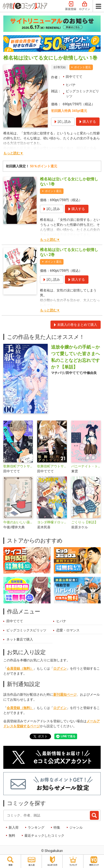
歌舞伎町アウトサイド (18, 466)
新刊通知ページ (65, 695)
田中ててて (74, 77)
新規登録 (70, 6)
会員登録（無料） (20, 668)
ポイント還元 (82, 67)
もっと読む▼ (13, 153)
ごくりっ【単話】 (84, 522)
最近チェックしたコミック (44, 836)
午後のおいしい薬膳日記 (18, 522)
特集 (57, 827)
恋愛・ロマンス (68, 630)
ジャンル (76, 827)
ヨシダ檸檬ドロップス (52, 522)
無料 (12, 836)
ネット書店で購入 (19, 639)
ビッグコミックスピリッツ (82, 93)
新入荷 (14, 827)
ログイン (84, 6)
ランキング (36, 827)
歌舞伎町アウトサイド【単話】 (52, 466)
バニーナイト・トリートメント (86, 466)
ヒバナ (71, 85)
